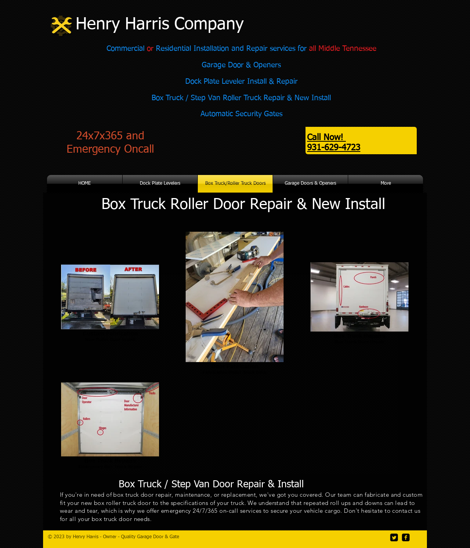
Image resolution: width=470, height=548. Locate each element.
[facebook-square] (406, 537)
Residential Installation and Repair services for (231, 48)
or (150, 48)
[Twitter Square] (394, 537)
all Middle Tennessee (342, 48)
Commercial (127, 48)
